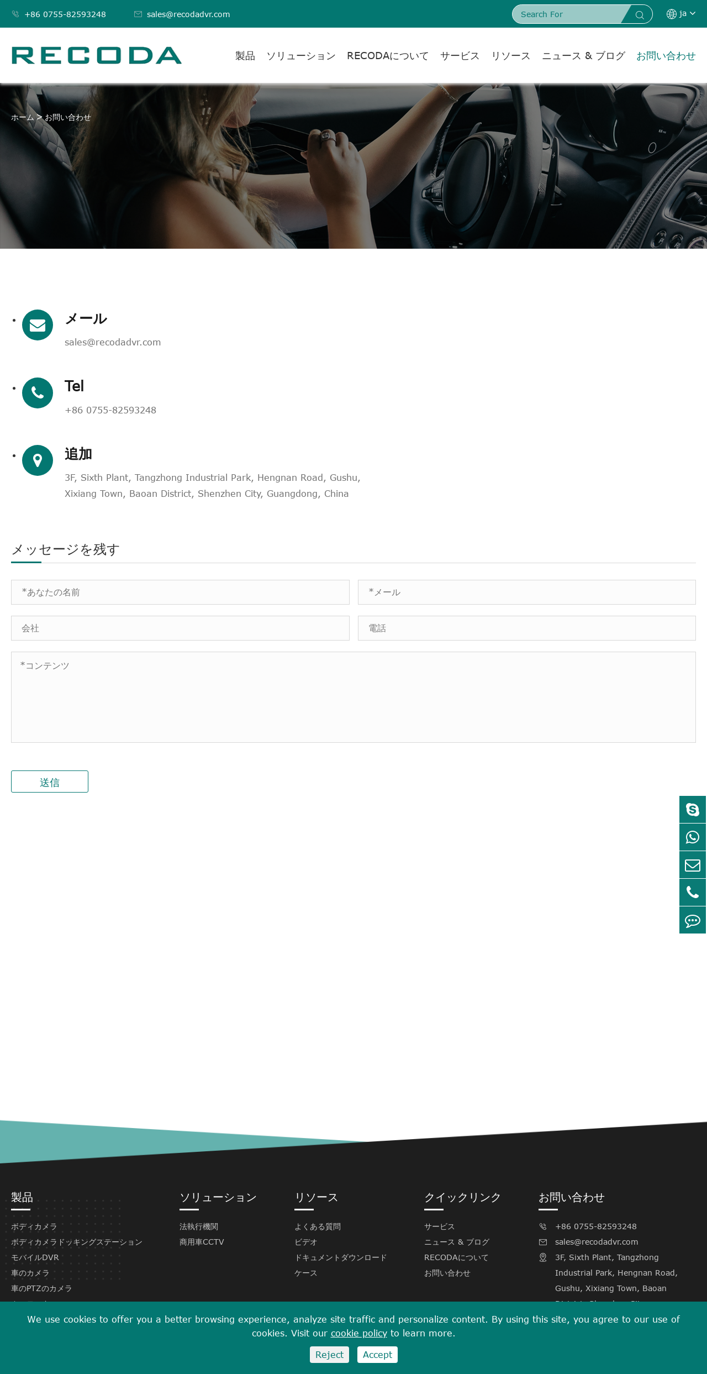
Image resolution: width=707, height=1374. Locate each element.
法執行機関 (199, 1174)
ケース (306, 1220)
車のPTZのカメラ (41, 1236)
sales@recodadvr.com (182, 14)
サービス (460, 55)
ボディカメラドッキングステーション (77, 1189)
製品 (245, 55)
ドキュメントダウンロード (340, 1205)
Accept (377, 1355)
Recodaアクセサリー (48, 1267)
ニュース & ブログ (583, 55)
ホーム (22, 117)
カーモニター (34, 1251)
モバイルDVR (35, 1205)
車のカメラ (30, 1220)
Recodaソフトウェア (48, 1282)
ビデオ (306, 1189)
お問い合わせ (666, 55)
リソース (511, 55)
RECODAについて (388, 55)
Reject (329, 1355)
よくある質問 (317, 1174)
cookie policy (359, 1333)
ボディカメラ (34, 1174)
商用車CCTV (202, 1189)
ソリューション (301, 55)
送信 (50, 730)
